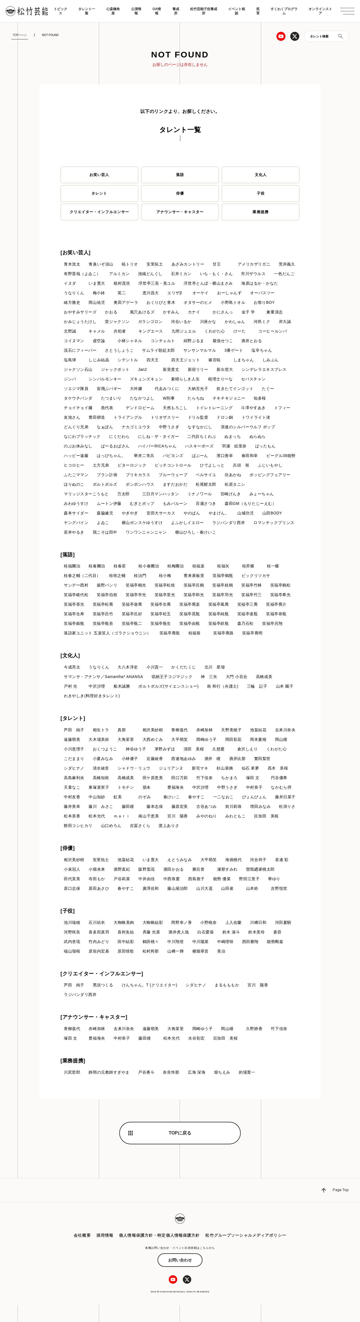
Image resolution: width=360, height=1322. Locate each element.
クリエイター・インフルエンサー (99, 212)
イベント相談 (236, 11)
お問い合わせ (180, 1277)
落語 (180, 175)
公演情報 (136, 11)
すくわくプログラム (284, 11)
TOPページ (20, 35)
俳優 (180, 193)
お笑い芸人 (99, 175)
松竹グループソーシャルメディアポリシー (245, 1252)
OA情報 (156, 11)
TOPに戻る (180, 1149)
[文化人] (70, 669)
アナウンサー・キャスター (179, 212)
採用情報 (104, 1252)
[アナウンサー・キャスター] (93, 1033)
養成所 (175, 11)
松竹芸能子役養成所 (203, 11)
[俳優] (67, 863)
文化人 (260, 175)
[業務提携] (72, 1077)
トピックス (60, 11)
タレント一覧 (86, 11)
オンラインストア (320, 11)
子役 (260, 193)
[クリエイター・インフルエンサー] (101, 990)
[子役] (67, 926)
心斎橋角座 (113, 11)
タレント (99, 193)
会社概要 (82, 1252)
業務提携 (260, 212)
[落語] (67, 567)
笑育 (258, 11)
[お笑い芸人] (75, 252)
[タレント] (72, 732)
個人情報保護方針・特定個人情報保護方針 (159, 1252)
